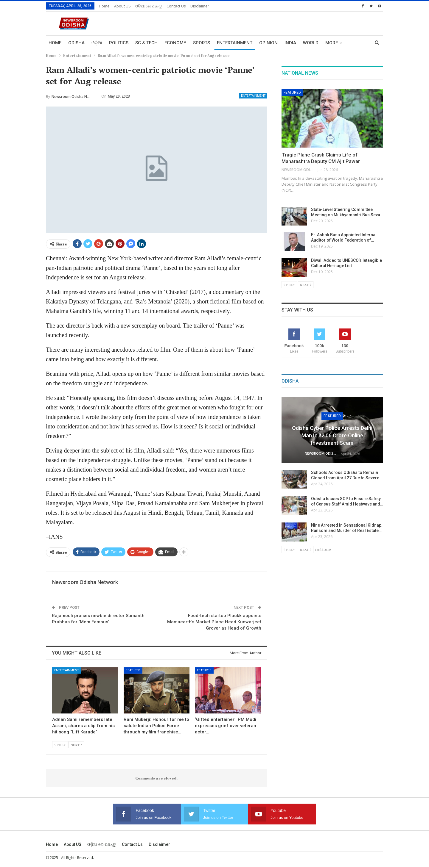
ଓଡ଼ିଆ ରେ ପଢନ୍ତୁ (148, 6)
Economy (175, 43)
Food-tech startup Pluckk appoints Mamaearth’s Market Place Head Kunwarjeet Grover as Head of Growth (214, 622)
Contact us (176, 6)
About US (122, 6)
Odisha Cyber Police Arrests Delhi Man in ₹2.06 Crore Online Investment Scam (332, 435)
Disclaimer (199, 6)
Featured (133, 670)
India (290, 43)
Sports (201, 43)
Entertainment (234, 43)
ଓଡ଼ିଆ (96, 43)
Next (76, 744)
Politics (118, 43)
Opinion (268, 43)
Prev (60, 744)
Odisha (76, 43)
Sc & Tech (146, 43)
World (310, 43)
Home (104, 6)
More (331, 43)
